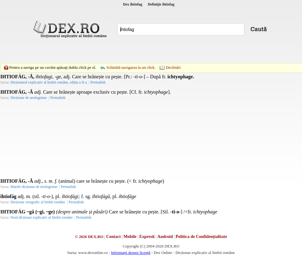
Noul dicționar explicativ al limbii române (41, 217)
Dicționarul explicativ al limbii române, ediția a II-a (48, 82)
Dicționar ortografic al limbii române (37, 202)
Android (165, 236)
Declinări (173, 67)
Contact (113, 236)
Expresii (147, 236)
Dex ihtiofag (132, 4)
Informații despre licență (130, 252)
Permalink (97, 82)
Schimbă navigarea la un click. (131, 67)
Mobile (130, 236)
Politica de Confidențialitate (201, 236)
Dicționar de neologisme (28, 97)
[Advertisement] (108, 50)
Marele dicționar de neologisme (33, 187)
